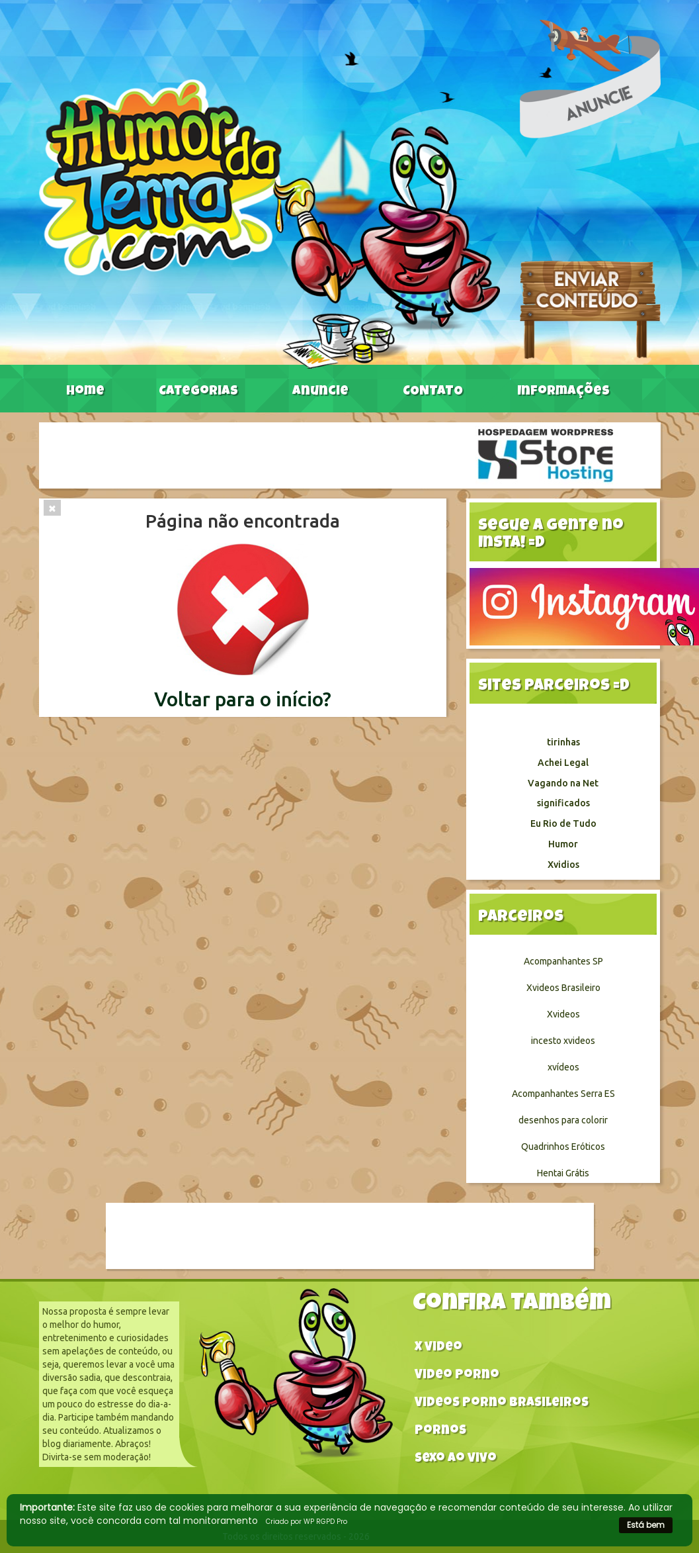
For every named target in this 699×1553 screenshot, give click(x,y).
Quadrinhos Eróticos (563, 1146)
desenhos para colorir (563, 1120)
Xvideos (563, 1014)
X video (438, 1348)
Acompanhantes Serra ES (563, 1093)
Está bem (646, 1524)
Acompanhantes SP (563, 961)
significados (563, 803)
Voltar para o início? (242, 699)
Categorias (198, 392)
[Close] (52, 508)
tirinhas (563, 742)
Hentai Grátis (563, 1173)
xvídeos (563, 1067)
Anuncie (320, 392)
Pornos (440, 1431)
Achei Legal (563, 762)
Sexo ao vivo (456, 1459)
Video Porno (457, 1376)
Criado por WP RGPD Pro (306, 1522)
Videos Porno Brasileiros (502, 1403)
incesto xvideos (563, 1040)
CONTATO (433, 392)
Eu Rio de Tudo (563, 823)
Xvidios (563, 864)
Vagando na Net (563, 783)
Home (85, 392)
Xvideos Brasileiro (563, 987)
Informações (563, 392)
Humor (563, 844)
